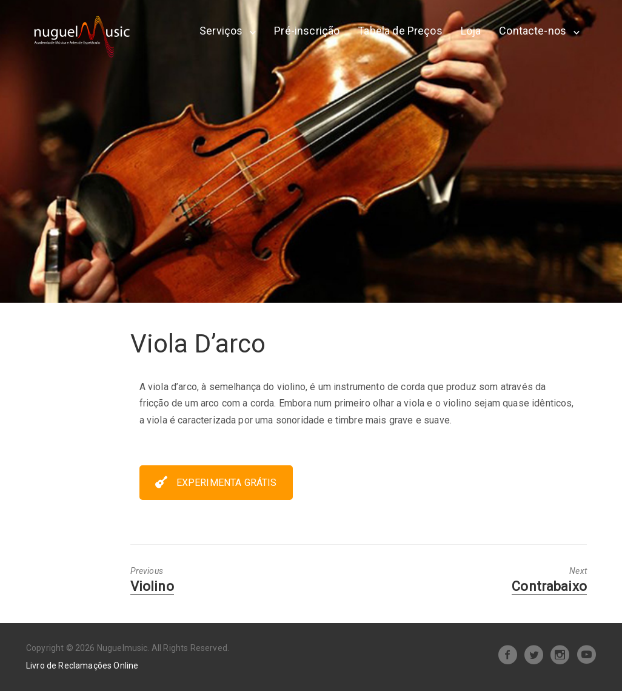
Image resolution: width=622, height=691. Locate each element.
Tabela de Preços (400, 30)
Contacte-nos (532, 30)
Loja (471, 30)
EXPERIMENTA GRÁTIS (216, 482)
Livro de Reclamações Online (82, 665)
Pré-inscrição (306, 30)
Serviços (220, 30)
